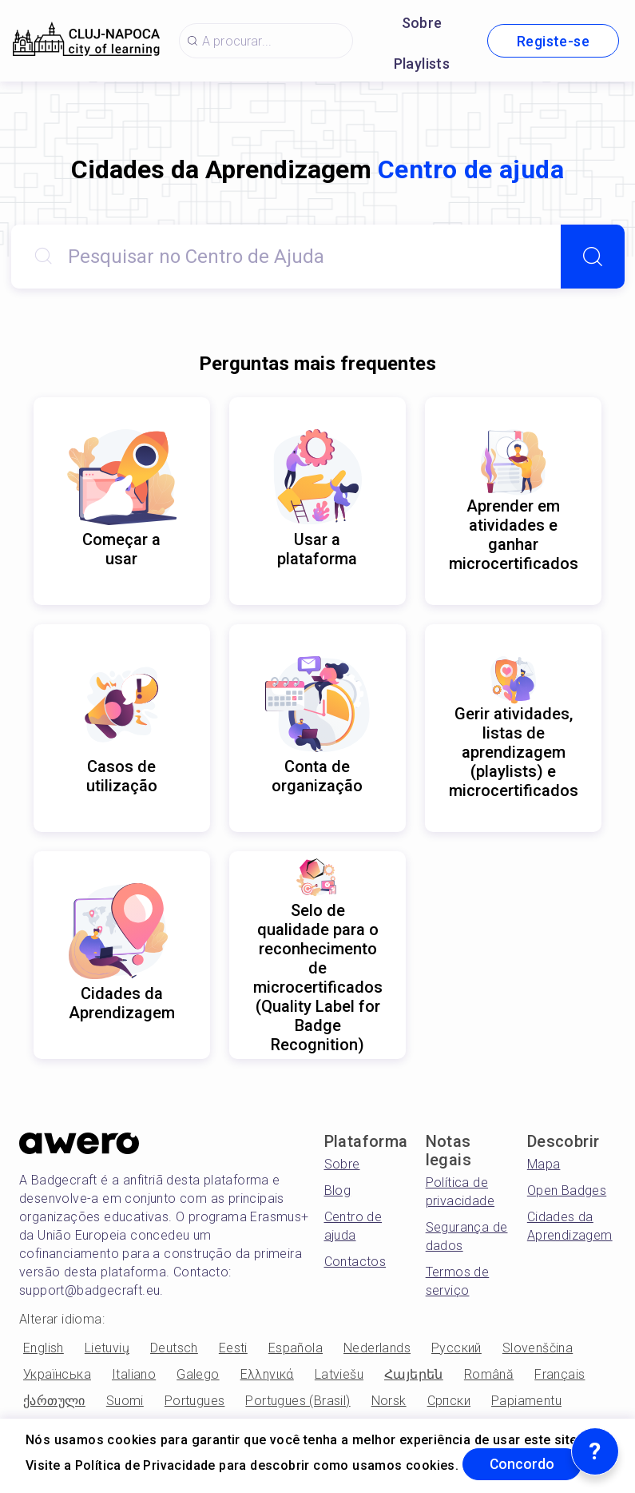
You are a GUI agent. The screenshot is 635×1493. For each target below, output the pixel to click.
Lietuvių (107, 1348)
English (43, 1348)
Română (489, 1374)
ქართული (54, 1400)
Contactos (355, 1261)
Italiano (134, 1374)
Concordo (525, 1463)
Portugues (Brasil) (297, 1400)
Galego (198, 1374)
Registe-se (553, 41)
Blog (337, 1190)
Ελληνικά (267, 1374)
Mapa (544, 1164)
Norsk (389, 1400)
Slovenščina (537, 1348)
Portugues (195, 1400)
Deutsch (174, 1348)
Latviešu (339, 1374)
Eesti (233, 1348)
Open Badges (566, 1190)
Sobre (422, 22)
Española (295, 1348)
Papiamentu (526, 1400)
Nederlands (377, 1348)
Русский (456, 1348)
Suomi (125, 1400)
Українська (57, 1374)
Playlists (422, 63)
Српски (448, 1400)
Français (559, 1374)
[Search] (593, 257)
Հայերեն (413, 1374)
